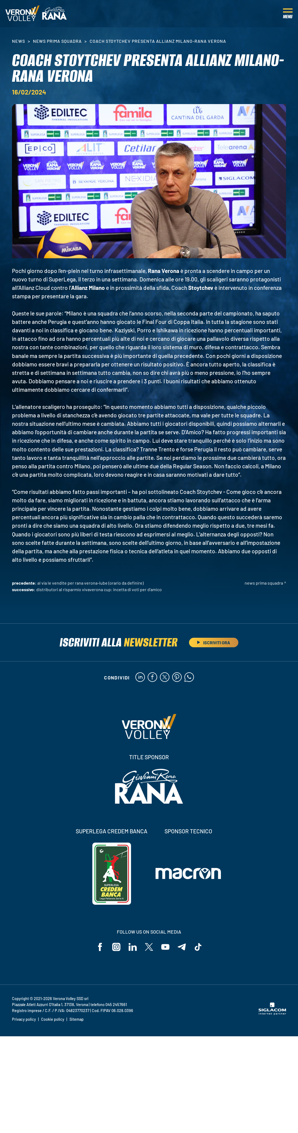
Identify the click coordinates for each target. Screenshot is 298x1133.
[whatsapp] (189, 677)
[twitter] (164, 677)
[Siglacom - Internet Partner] (272, 1013)
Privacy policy (24, 1019)
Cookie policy (52, 1019)
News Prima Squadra (57, 41)
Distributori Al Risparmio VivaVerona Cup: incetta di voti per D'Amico (99, 589)
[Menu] (288, 13)
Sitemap (76, 1019)
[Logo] (22, 13)
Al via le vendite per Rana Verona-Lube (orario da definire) (90, 582)
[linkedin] (140, 677)
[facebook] (152, 677)
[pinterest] (177, 677)
